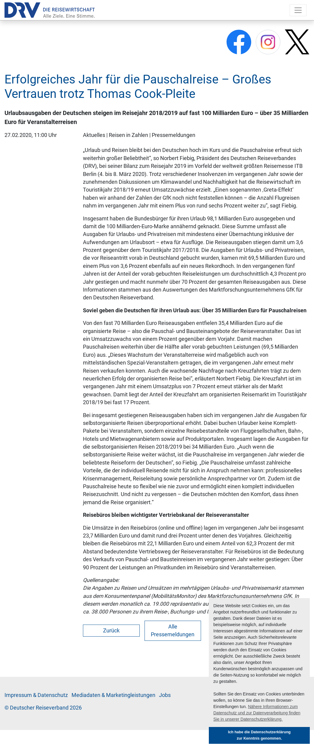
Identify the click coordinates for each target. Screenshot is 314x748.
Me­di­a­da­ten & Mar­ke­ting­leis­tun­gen (113, 695)
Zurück (111, 631)
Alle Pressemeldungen (172, 630)
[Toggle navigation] (298, 10)
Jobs (165, 695)
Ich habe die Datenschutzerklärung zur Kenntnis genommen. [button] (259, 735)
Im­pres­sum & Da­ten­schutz (36, 695)
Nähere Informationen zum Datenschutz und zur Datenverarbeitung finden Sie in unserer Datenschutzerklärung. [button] (256, 713)
